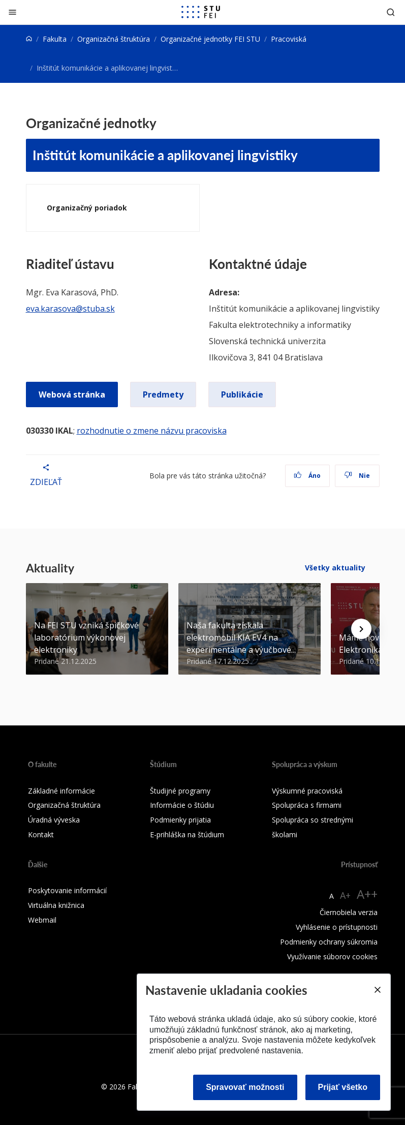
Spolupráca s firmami (306, 805)
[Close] (377, 990)
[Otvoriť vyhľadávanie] (391, 12)
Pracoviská (288, 39)
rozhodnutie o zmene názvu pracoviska (152, 430)
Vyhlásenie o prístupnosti (337, 927)
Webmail (42, 920)
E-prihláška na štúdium (187, 834)
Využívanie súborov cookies (332, 956)
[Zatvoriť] (12, 12)
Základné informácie (61, 791)
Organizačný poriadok (87, 207)
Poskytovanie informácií (67, 890)
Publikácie (242, 394)
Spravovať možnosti (245, 1087)
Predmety (163, 394)
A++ (367, 894)
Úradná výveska (54, 820)
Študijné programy (180, 791)
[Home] (29, 39)
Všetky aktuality (335, 567)
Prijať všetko (343, 1087)
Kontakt (41, 834)
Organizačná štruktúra (113, 39)
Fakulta (55, 39)
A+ (345, 895)
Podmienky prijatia (180, 820)
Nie (357, 475)
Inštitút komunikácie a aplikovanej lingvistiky (165, 154)
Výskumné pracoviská (307, 791)
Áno (307, 475)
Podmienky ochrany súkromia (329, 942)
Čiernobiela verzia (349, 912)
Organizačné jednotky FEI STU (210, 39)
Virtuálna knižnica (56, 905)
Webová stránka (72, 394)
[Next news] (361, 629)
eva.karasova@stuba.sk (70, 308)
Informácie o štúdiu (182, 805)
